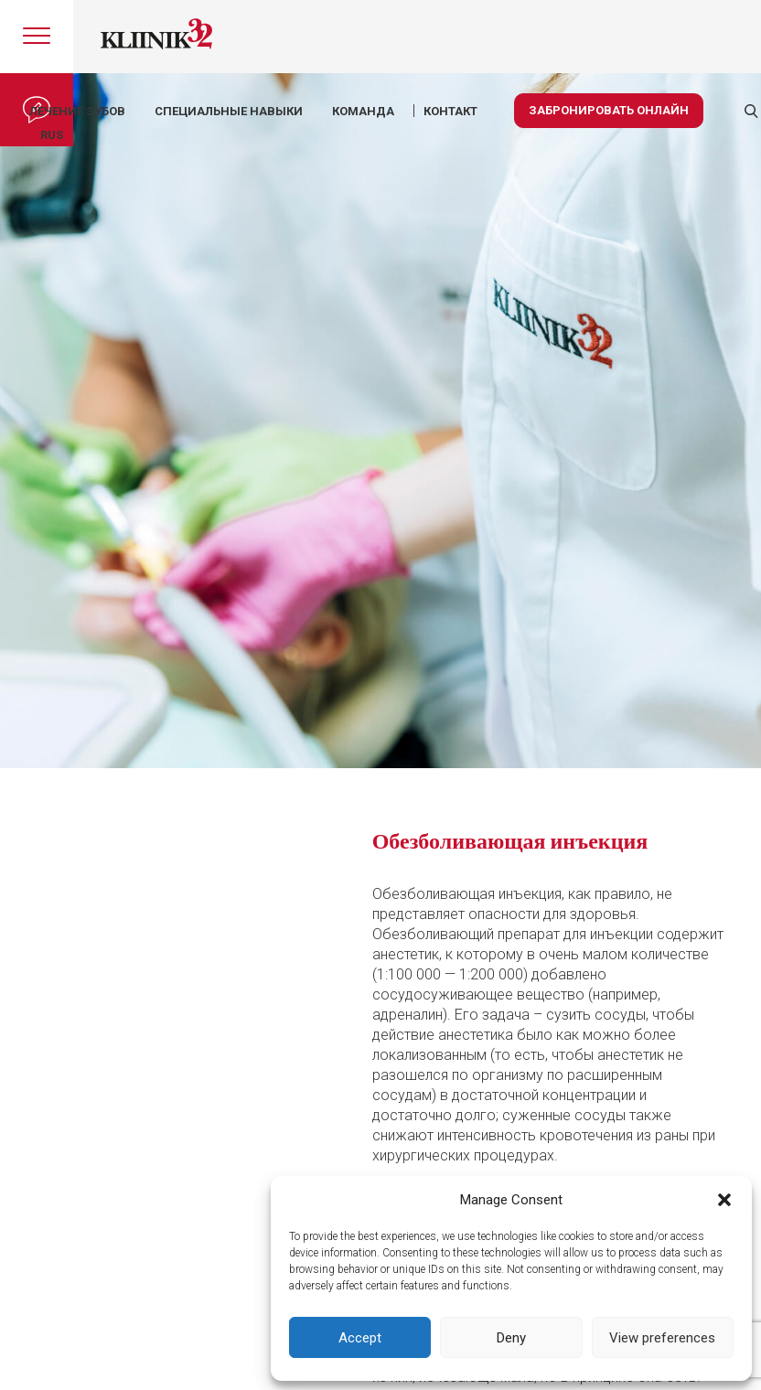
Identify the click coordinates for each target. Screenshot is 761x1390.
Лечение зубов (77, 111)
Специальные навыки (229, 111)
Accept (359, 1338)
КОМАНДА (363, 111)
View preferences (662, 1338)
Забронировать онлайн (609, 110)
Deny (511, 1338)
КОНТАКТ (450, 111)
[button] (724, 1200)
